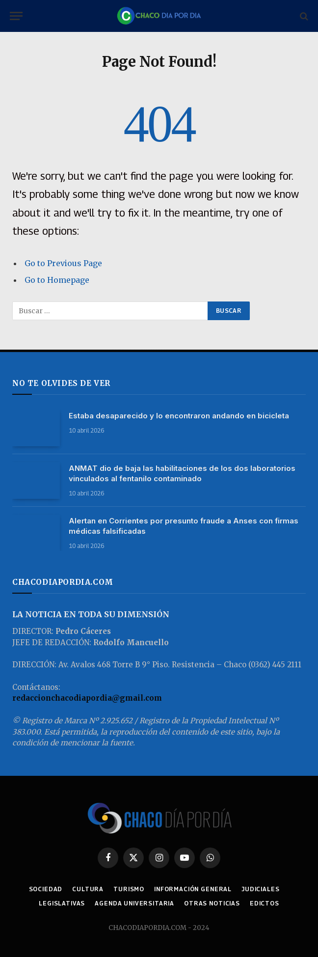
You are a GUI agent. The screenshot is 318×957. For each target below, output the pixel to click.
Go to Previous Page (63, 263)
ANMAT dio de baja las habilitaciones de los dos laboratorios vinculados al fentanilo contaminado (182, 473)
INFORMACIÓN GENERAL (193, 889)
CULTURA (88, 889)
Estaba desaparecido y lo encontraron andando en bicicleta (179, 415)
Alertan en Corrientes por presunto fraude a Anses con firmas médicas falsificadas (183, 526)
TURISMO (128, 889)
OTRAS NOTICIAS (212, 903)
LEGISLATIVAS (62, 903)
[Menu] (16, 16)
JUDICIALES (260, 889)
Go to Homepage (57, 280)
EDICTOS (264, 903)
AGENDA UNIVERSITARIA (134, 903)
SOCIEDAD (46, 889)
